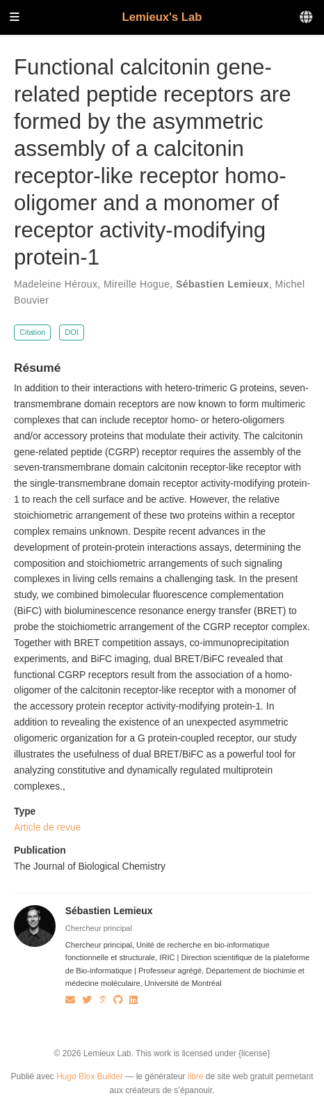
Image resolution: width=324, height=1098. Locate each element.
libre (196, 1076)
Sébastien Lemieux (222, 284)
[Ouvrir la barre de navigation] (14, 18)
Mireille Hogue (137, 284)
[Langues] (307, 18)
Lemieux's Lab (162, 17)
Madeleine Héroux (55, 284)
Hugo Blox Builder (89, 1076)
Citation (32, 332)
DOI (72, 332)
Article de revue (47, 827)
